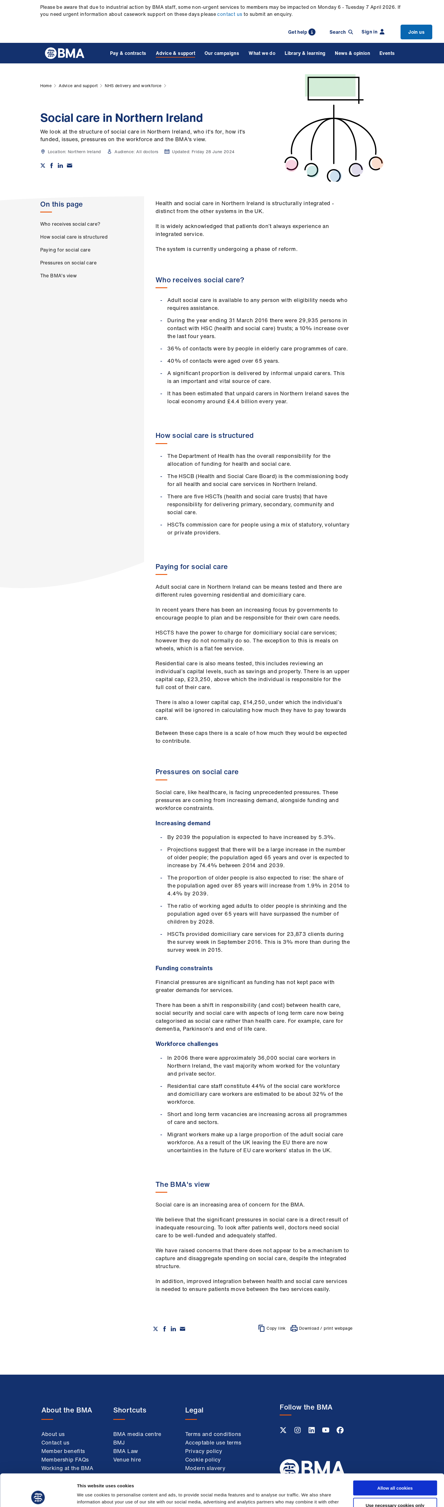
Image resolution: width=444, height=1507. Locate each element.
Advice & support (175, 53)
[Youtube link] (326, 1431)
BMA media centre (137, 1434)
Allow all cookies (395, 1455)
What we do (262, 53)
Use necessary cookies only (395, 1472)
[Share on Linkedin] (60, 165)
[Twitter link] (284, 1431)
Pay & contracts (128, 53)
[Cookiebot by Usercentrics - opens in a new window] (38, 1495)
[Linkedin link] (312, 1431)
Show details (308, 1495)
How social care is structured (74, 236)
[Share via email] (69, 165)
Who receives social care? (70, 223)
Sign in (373, 31)
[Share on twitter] (42, 165)
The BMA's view (58, 275)
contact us (229, 14)
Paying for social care (65, 249)
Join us (416, 32)
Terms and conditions (213, 1434)
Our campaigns (222, 53)
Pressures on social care (68, 262)
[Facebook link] (340, 1431)
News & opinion (352, 53)
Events (387, 53)
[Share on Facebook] (51, 165)
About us (53, 1434)
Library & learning (305, 53)
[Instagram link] (298, 1431)
